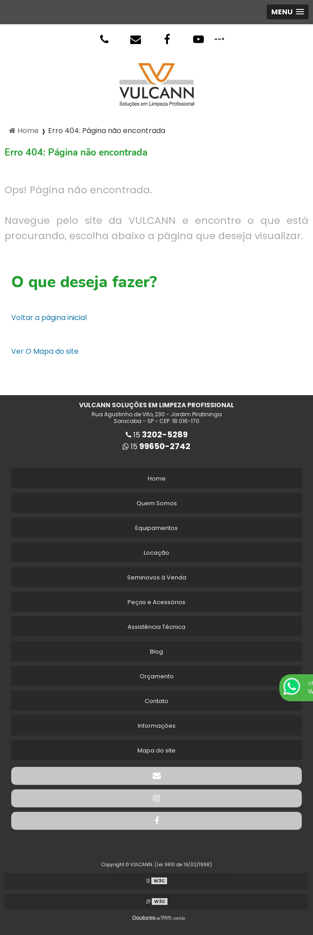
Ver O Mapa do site (45, 351)
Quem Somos (157, 503)
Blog (156, 651)
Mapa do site (156, 750)
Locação (156, 552)
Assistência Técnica (156, 627)
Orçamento (157, 676)
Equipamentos (156, 528)
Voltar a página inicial (49, 317)
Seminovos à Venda (156, 577)
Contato (156, 701)
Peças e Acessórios (156, 602)
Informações (157, 725)
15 (157, 435)
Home (157, 478)
